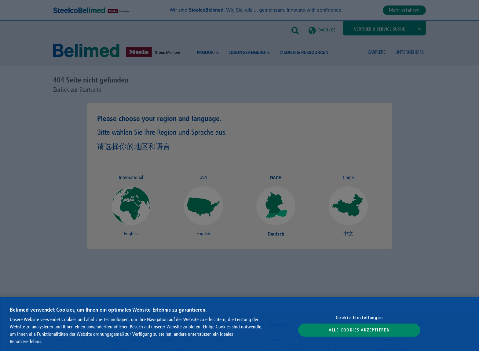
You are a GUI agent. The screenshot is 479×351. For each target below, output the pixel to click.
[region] (239, 324)
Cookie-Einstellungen (359, 317)
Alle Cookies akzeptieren (359, 330)
